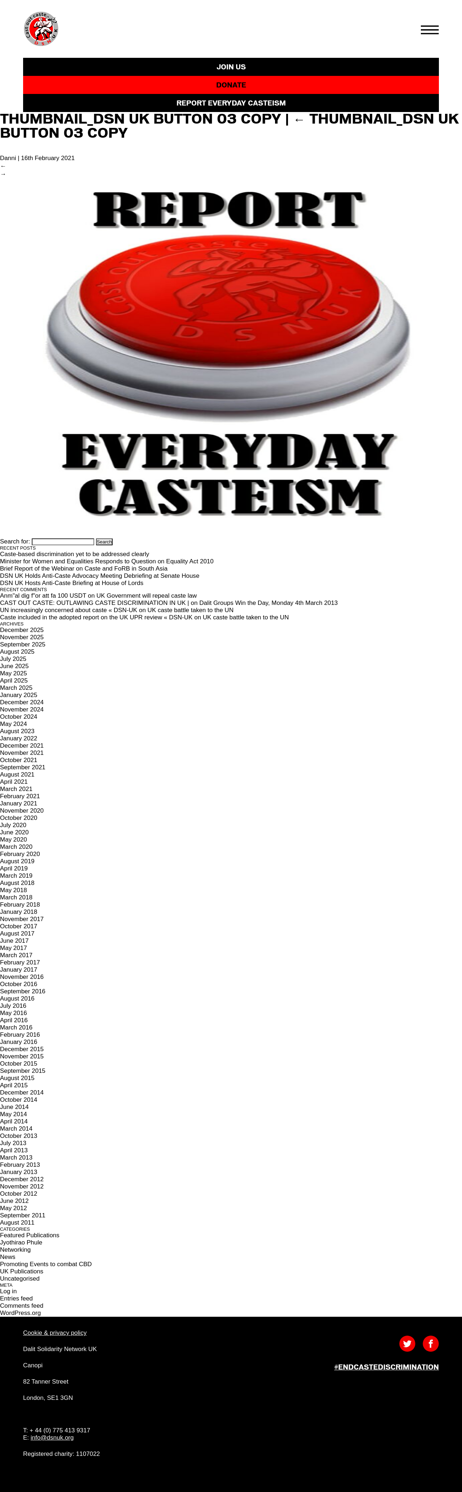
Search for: (15, 541)
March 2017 (16, 955)
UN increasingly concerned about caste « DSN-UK (68, 610)
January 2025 (18, 695)
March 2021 (16, 789)
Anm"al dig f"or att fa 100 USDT (43, 595)
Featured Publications (30, 1235)
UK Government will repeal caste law (146, 595)
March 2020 (16, 846)
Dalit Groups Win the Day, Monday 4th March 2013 (268, 602)
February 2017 (20, 962)
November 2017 (22, 919)
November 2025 (22, 637)
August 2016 (17, 998)
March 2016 (16, 1027)
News (8, 1257)
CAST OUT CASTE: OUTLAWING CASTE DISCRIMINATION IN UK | (94, 602)
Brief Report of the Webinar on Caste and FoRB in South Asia (83, 568)
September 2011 (22, 1215)
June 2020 (14, 832)
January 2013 (18, 1172)
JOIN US (231, 66)
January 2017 (18, 969)
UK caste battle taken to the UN (191, 610)
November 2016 (22, 976)
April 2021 (14, 781)
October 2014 (18, 1099)
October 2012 (18, 1193)
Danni (8, 158)
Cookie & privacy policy (55, 1332)
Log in (8, 1291)
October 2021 (18, 760)
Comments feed (21, 1305)
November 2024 (22, 709)
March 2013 (16, 1157)
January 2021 (18, 803)
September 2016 (22, 991)
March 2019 (16, 875)
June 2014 (14, 1107)
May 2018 (13, 890)
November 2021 (22, 752)
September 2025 (22, 644)
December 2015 (22, 1049)
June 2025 (14, 666)
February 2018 (20, 904)
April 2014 (14, 1121)
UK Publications (21, 1271)
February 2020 (20, 854)
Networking (15, 1249)
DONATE (231, 85)
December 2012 (22, 1179)
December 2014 (22, 1092)
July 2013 (13, 1143)
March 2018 (16, 897)
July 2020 (13, 825)
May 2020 (13, 839)
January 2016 (18, 1042)
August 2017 (17, 933)
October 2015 (18, 1063)
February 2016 (20, 1034)
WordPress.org (20, 1313)
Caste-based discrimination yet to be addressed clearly (74, 554)
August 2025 (17, 651)
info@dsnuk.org (52, 1437)
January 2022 (18, 738)
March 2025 (16, 687)
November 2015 (22, 1056)
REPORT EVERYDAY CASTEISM (231, 103)
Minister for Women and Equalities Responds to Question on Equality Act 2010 (107, 561)
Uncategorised (20, 1278)
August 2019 (17, 861)
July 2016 (13, 1005)
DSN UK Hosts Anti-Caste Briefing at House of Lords (71, 583)
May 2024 (13, 724)
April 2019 (14, 868)
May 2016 (13, 1013)
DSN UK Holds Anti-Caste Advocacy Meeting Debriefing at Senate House (99, 575)
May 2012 (13, 1208)
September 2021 (22, 767)
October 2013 (18, 1135)
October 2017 (18, 926)
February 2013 (20, 1164)
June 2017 (14, 940)
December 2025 (22, 630)
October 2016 (18, 984)
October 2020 (18, 817)
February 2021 (20, 796)
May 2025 (13, 673)
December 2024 (22, 702)
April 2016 (14, 1020)
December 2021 (22, 745)
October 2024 (18, 716)
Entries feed (16, 1298)
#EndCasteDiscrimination (386, 1367)
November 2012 (22, 1186)
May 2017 (13, 948)
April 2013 (14, 1150)
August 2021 (17, 774)
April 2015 (14, 1085)
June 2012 (14, 1201)
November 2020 (22, 810)
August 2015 (17, 1078)
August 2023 (17, 731)
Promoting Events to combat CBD (46, 1264)
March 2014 (16, 1128)
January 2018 (18, 911)
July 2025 (13, 658)
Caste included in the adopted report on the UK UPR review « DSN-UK (96, 617)
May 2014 (13, 1114)
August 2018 (17, 883)
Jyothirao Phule (21, 1242)
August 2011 (17, 1222)
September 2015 (22, 1070)
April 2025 (14, 680)
